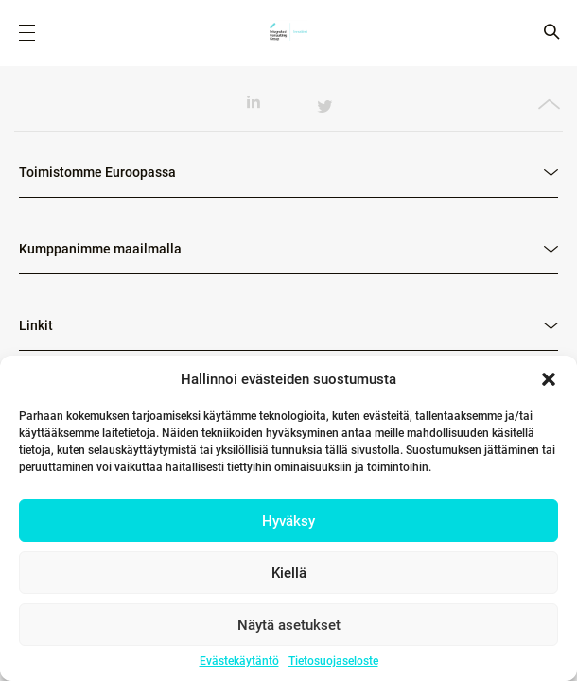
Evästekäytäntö (239, 661)
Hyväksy (288, 521)
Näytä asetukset (289, 625)
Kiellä (288, 573)
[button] (548, 379)
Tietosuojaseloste (333, 661)
